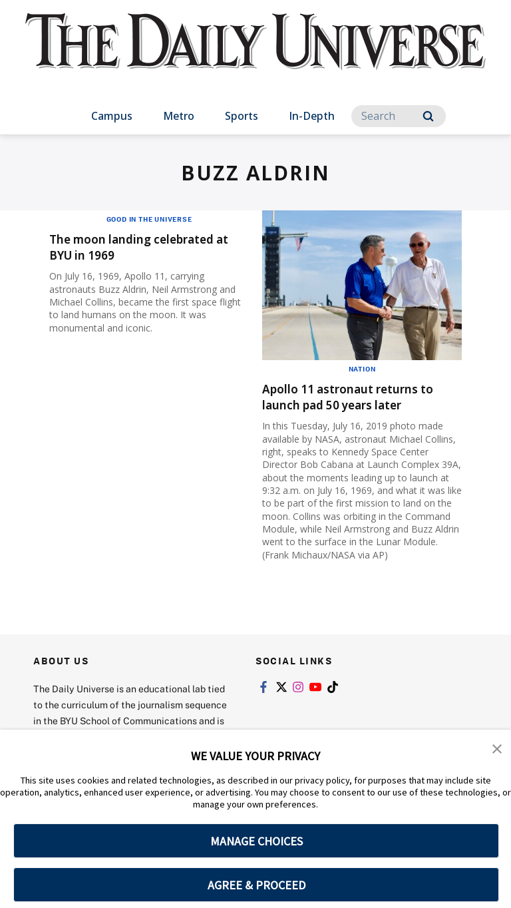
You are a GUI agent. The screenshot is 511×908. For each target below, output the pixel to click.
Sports (241, 116)
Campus (111, 116)
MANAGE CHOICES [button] (256, 841)
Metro (178, 116)
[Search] (398, 116)
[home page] (255, 53)
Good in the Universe (149, 219)
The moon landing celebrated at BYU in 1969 (147, 247)
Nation (362, 369)
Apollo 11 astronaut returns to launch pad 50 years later (354, 396)
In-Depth (312, 116)
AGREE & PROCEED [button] (256, 885)
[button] (497, 749)
